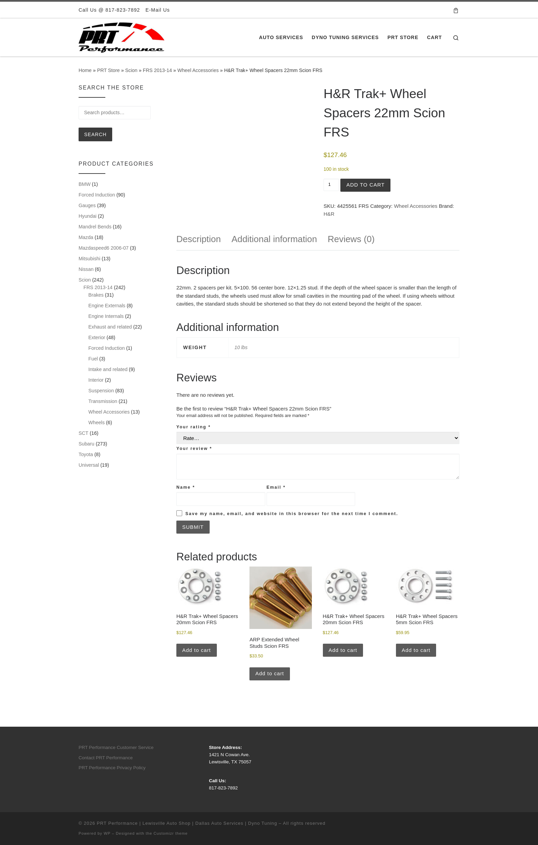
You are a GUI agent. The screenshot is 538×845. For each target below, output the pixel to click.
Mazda (86, 237)
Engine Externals (107, 305)
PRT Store (108, 70)
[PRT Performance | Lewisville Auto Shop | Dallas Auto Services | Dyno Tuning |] (121, 36)
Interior (96, 380)
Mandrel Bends (95, 226)
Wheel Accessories (198, 70)
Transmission (103, 401)
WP (107, 833)
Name (185, 487)
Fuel (93, 358)
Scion (131, 70)
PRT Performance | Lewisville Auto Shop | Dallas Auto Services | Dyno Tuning (187, 823)
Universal (89, 465)
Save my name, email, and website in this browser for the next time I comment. (291, 513)
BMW (85, 184)
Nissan (86, 269)
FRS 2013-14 (157, 70)
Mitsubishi (89, 258)
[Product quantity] (331, 185)
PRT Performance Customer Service (116, 747)
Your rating (193, 427)
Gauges (87, 205)
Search (95, 134)
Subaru (86, 444)
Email (276, 487)
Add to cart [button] (196, 650)
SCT (84, 433)
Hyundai (87, 216)
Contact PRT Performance (106, 757)
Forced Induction (97, 195)
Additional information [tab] (274, 239)
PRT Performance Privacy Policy (112, 767)
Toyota (86, 454)
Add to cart (365, 185)
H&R (329, 214)
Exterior (97, 337)
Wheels (97, 422)
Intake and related (108, 369)
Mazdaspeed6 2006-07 (104, 248)
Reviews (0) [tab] (351, 239)
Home (85, 70)
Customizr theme (171, 833)
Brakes (96, 295)
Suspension (101, 390)
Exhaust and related (110, 327)
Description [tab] (198, 239)
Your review (194, 448)
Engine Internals (106, 316)
